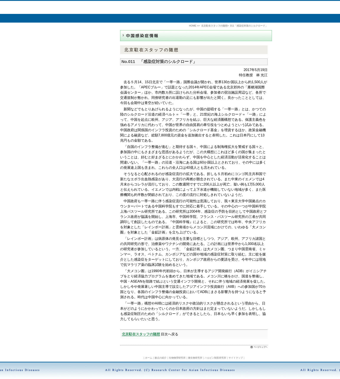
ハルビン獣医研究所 (215, 357)
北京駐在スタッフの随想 (141, 334)
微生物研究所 (195, 357)
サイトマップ (236, 357)
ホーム (148, 357)
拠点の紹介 (161, 357)
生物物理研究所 (177, 357)
